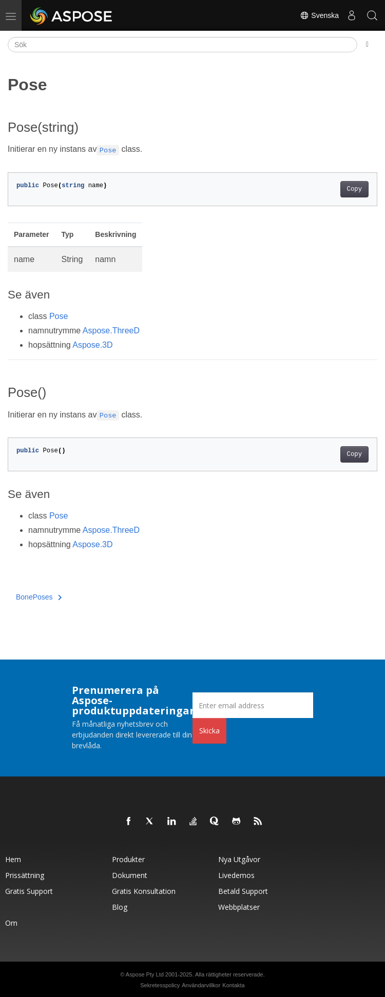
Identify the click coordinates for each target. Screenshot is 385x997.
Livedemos (236, 875)
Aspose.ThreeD (111, 330)
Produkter (128, 859)
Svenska (319, 15)
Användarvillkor (201, 985)
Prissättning (24, 875)
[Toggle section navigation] (367, 45)
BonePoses (39, 597)
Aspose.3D (92, 345)
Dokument (129, 875)
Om (11, 923)
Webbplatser (239, 907)
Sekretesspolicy (160, 985)
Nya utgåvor (239, 859)
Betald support (243, 891)
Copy (354, 189)
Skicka (209, 730)
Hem (13, 859)
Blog (119, 907)
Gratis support (29, 891)
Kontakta (233, 985)
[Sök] (182, 44)
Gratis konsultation (144, 891)
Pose (58, 316)
